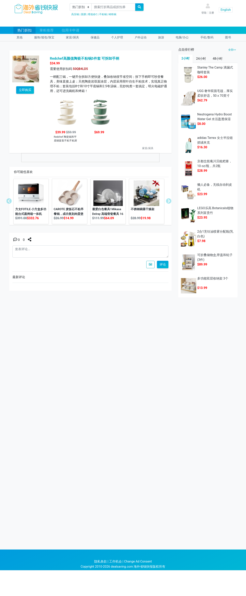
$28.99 (202, 171)
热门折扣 (24, 30)
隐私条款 (100, 561)
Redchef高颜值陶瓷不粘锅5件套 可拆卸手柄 (84, 58)
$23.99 (202, 194)
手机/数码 (206, 37)
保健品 (95, 37)
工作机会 (115, 561)
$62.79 (202, 100)
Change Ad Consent (138, 561)
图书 (228, 37)
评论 (163, 264)
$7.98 (201, 241)
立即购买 (25, 90)
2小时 (185, 58)
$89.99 (202, 264)
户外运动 (140, 37)
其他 (20, 37)
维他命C (92, 14)
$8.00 (201, 124)
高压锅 (75, 14)
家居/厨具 (72, 37)
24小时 (201, 58)
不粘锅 (103, 14)
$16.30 (202, 147)
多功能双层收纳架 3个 (212, 278)
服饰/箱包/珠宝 (44, 37)
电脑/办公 (182, 37)
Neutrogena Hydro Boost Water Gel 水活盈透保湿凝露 (214, 119)
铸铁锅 (112, 14)
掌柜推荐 (46, 30)
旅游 (161, 37)
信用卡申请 (70, 30)
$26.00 (202, 77)
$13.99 (202, 288)
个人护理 (117, 37)
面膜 (83, 14)
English (226, 10)
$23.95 (202, 217)
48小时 (218, 58)
